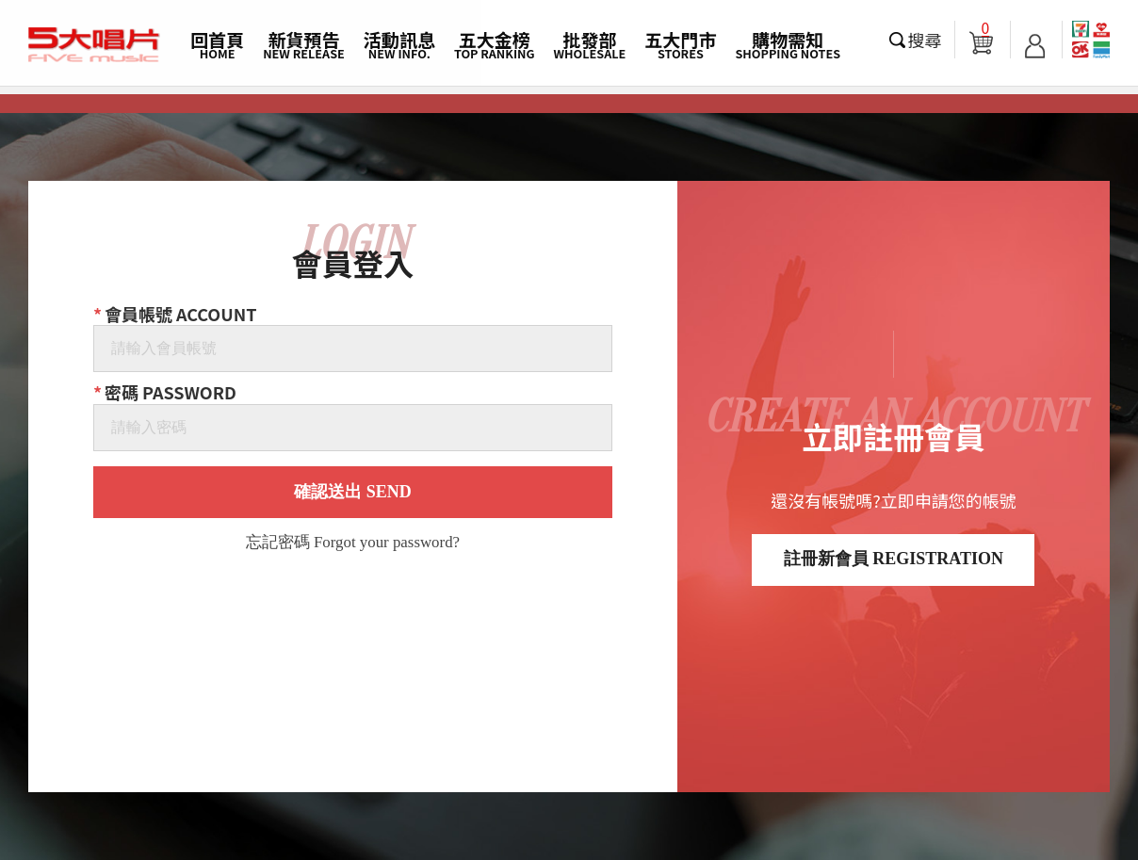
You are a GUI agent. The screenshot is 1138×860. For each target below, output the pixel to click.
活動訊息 (399, 44)
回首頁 (217, 44)
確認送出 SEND (353, 491)
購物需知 (787, 44)
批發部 (590, 44)
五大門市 (680, 44)
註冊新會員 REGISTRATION (893, 558)
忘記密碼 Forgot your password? (353, 543)
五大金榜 (494, 44)
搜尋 (925, 39)
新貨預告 (304, 44)
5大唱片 (94, 45)
